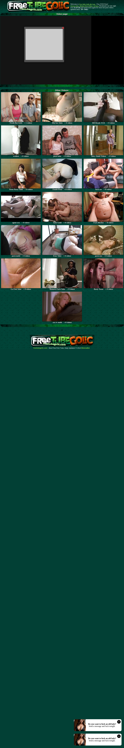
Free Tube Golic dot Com (87, 4)
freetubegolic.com (40, 348)
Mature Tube (74, 6)
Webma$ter (85, 348)
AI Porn (96, 6)
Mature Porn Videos (86, 6)
